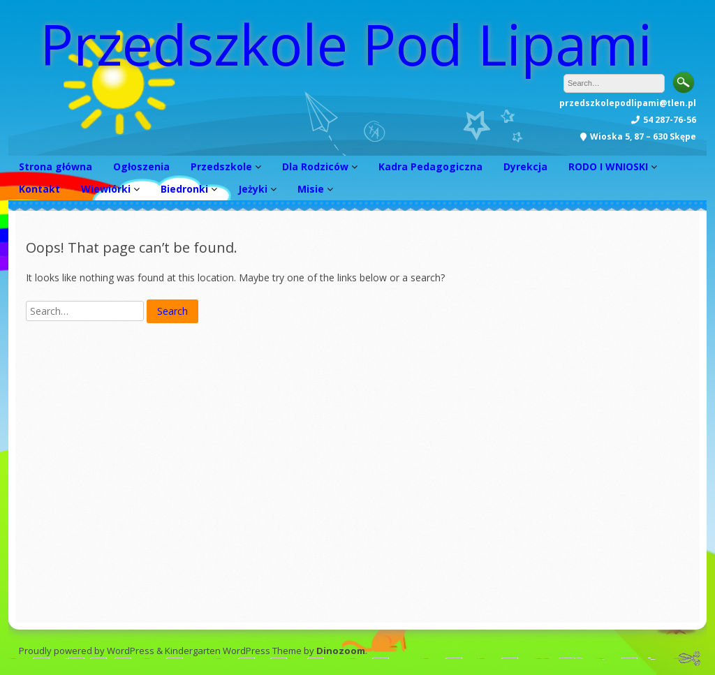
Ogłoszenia (141, 166)
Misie (310, 188)
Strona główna (55, 166)
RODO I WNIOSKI (608, 166)
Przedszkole (221, 166)
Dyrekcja (525, 166)
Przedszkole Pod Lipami (346, 44)
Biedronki (184, 188)
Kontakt (39, 188)
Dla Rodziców (315, 166)
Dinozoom (340, 650)
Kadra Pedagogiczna (430, 166)
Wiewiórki (106, 188)
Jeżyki (252, 188)
